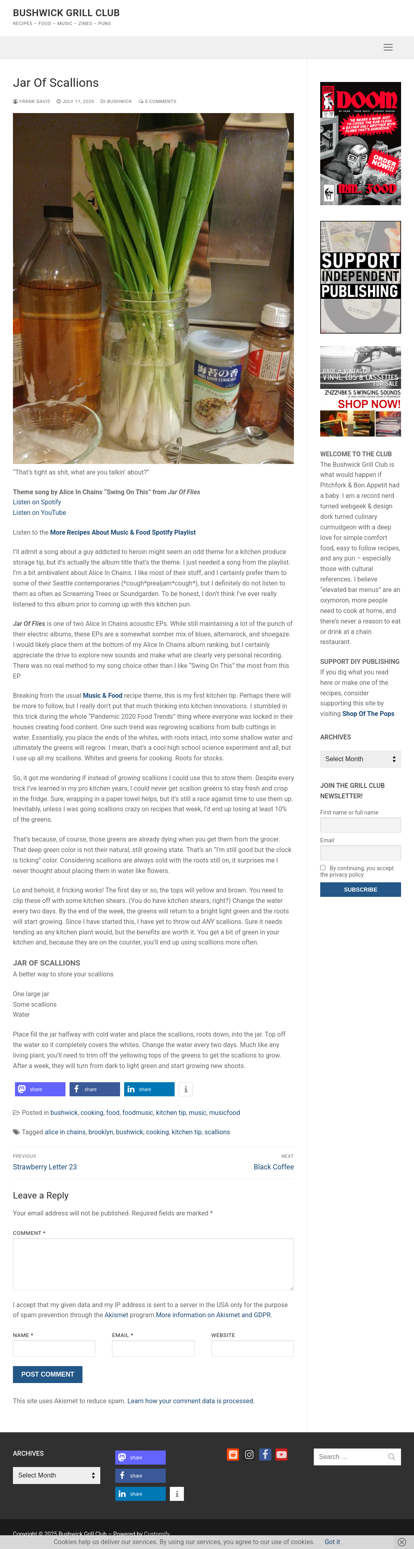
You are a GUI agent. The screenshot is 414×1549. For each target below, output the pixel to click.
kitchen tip (171, 1113)
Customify (156, 1534)
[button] (40, 1089)
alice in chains (65, 1132)
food (113, 1113)
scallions (217, 1132)
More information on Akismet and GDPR (213, 1315)
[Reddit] (233, 1454)
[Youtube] (281, 1454)
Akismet (116, 1315)
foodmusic (138, 1113)
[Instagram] (249, 1454)
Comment (29, 1233)
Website (223, 1335)
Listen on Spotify (37, 502)
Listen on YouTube (39, 512)
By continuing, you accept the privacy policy (357, 871)
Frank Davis (31, 101)
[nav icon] (388, 47)
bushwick (116, 101)
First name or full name (349, 812)
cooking (91, 1113)
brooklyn (101, 1132)
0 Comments (158, 101)
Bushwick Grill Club (66, 13)
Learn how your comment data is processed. (191, 1401)
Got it (332, 1542)
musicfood (224, 1113)
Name (23, 1335)
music (197, 1113)
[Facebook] (265, 1454)
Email (122, 1335)
